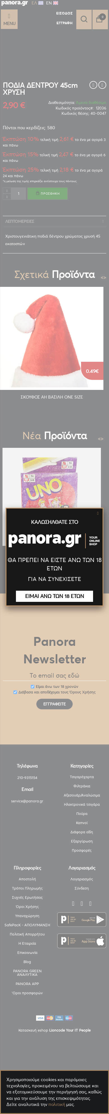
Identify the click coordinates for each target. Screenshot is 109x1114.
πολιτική (56, 1104)
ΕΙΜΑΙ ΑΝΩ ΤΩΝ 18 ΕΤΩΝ (54, 596)
